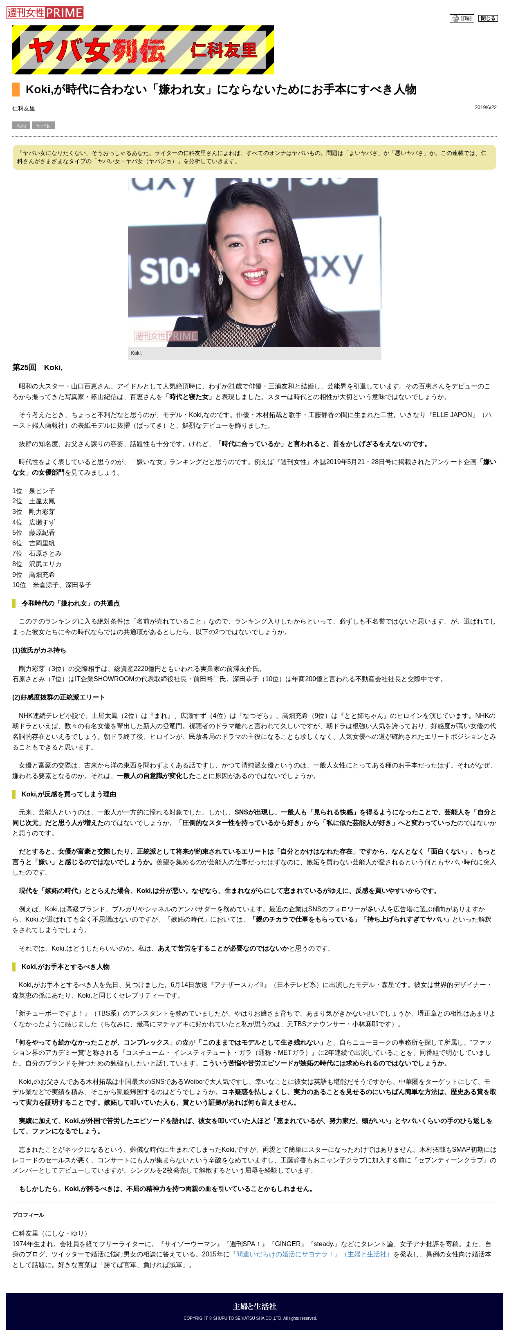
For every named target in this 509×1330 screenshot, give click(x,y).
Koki (21, 126)
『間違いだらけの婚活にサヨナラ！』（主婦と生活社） (311, 1254)
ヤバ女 (43, 126)
